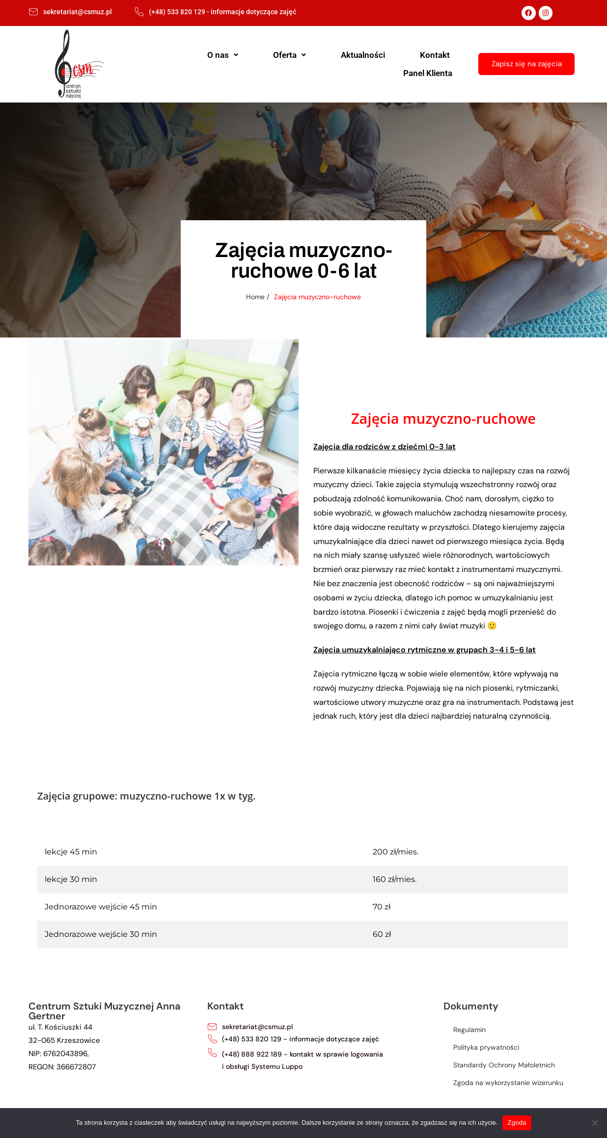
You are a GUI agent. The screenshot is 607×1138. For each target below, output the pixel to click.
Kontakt (380, 64)
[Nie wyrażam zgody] (595, 1123)
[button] (221, 64)
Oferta (269, 64)
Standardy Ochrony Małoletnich (504, 1064)
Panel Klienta (436, 64)
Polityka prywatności (486, 1047)
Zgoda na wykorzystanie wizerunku (508, 1082)
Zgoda (516, 1122)
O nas (220, 64)
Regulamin (469, 1029)
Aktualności (326, 64)
